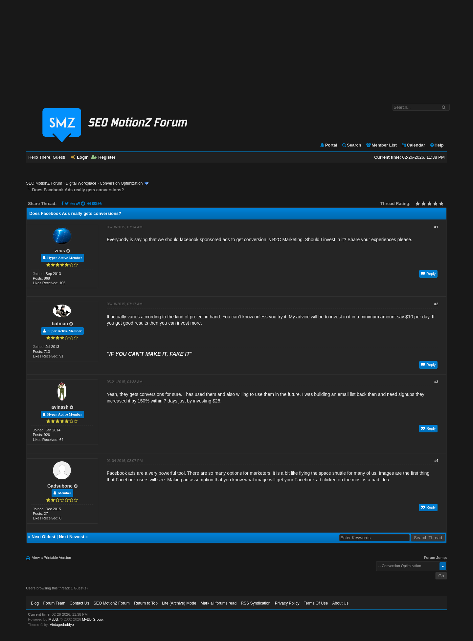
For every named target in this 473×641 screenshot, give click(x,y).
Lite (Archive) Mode (179, 603)
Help (437, 145)
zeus (60, 250)
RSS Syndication (255, 603)
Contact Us (79, 603)
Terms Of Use (316, 603)
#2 (436, 304)
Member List (381, 145)
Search (351, 145)
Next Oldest (43, 536)
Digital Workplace (81, 183)
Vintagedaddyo (62, 625)
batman (60, 323)
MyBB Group (92, 619)
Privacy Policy (287, 603)
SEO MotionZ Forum (44, 183)
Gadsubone (60, 486)
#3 (436, 382)
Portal (328, 145)
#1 (436, 227)
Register (103, 157)
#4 (436, 461)
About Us (340, 603)
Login (79, 157)
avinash (59, 407)
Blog (35, 603)
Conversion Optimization (121, 183)
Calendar (413, 145)
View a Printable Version (51, 558)
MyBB (53, 619)
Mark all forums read (218, 603)
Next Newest (71, 536)
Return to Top (146, 603)
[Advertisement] (236, 49)
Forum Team (54, 603)
